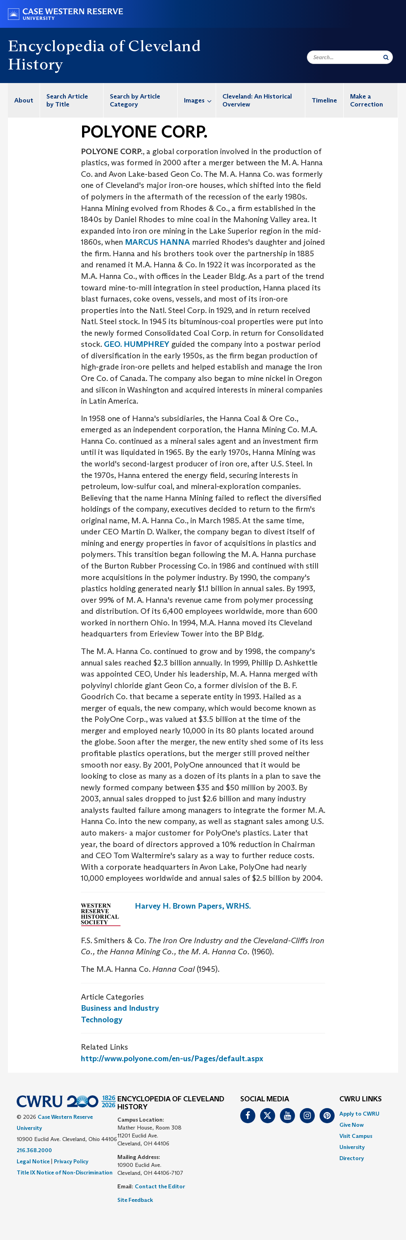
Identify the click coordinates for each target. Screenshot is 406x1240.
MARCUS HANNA (157, 242)
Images (200, 100)
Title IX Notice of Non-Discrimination (65, 1172)
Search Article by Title (67, 100)
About (23, 100)
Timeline (324, 100)
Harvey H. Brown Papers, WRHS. (193, 906)
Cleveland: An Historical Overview (257, 100)
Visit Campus (355, 1135)
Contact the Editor (160, 1186)
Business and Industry (120, 1008)
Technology (102, 1019)
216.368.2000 (34, 1150)
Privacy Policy (71, 1161)
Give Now (351, 1124)
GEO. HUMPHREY (136, 344)
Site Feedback (135, 1199)
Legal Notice (33, 1161)
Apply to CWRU (359, 1113)
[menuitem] (24, 100)
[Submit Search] (386, 57)
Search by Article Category (135, 100)
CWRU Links (360, 1099)
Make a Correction (366, 100)
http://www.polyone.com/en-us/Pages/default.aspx (172, 1058)
